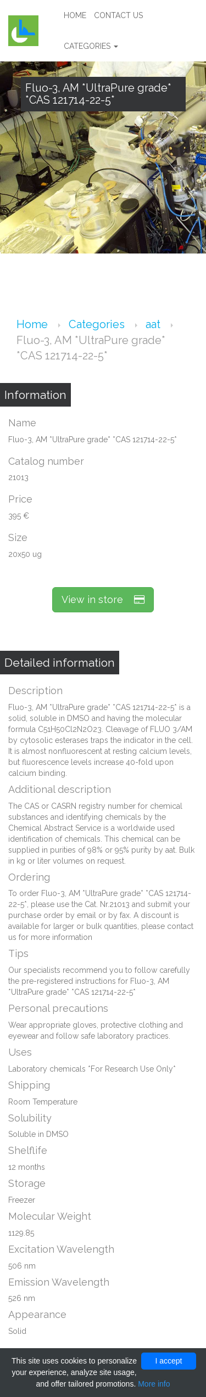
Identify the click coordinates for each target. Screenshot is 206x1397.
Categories (91, 46)
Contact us (118, 15)
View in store (103, 599)
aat (154, 324)
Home (75, 15)
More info (154, 1383)
